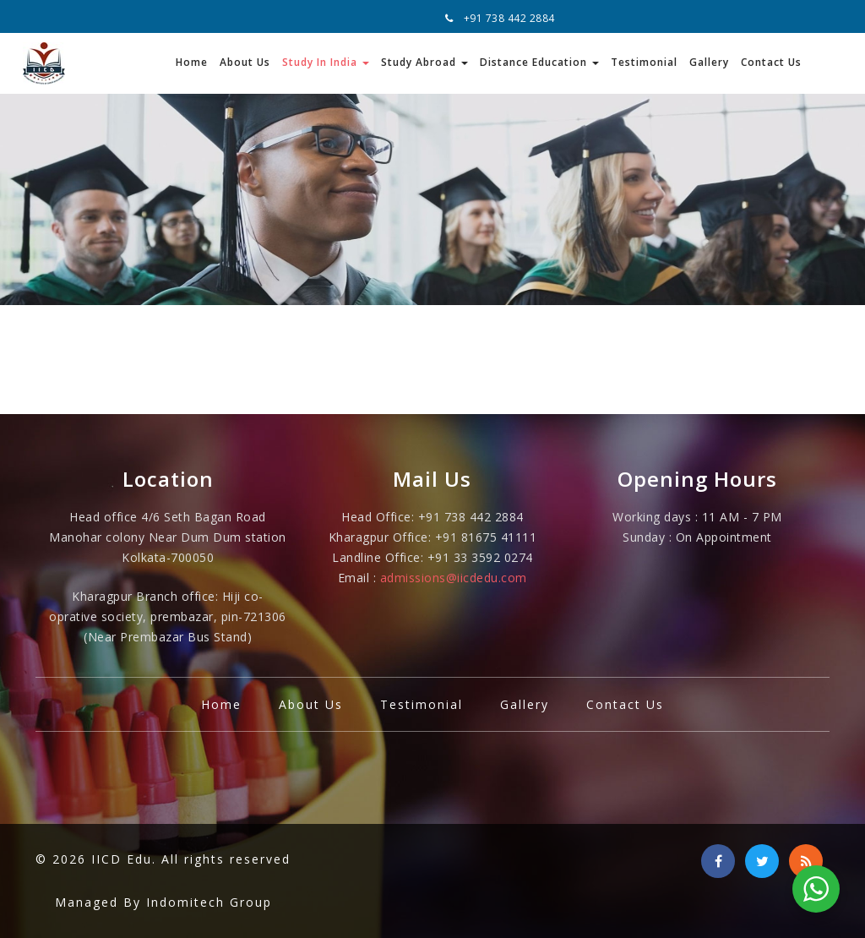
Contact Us (771, 62)
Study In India (325, 62)
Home (192, 62)
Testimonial (644, 62)
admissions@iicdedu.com (453, 578)
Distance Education (539, 62)
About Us (245, 62)
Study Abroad (424, 62)
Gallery (709, 62)
